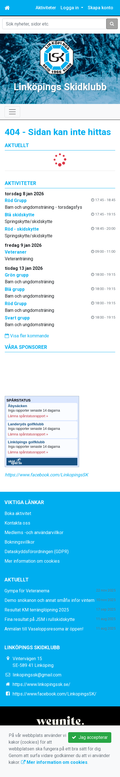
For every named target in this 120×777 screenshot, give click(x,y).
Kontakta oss (17, 523)
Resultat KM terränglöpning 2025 (36, 610)
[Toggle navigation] (12, 111)
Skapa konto (100, 7)
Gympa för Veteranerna (26, 590)
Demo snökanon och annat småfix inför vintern (49, 600)
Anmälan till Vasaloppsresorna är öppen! (44, 629)
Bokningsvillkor (19, 542)
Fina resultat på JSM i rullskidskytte (39, 619)
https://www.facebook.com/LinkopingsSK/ (54, 694)
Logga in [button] (70, 7)
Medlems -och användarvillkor (33, 532)
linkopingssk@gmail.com (37, 675)
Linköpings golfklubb (26, 442)
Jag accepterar (90, 737)
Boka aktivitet (17, 513)
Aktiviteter (46, 7)
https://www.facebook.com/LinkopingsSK (46, 474)
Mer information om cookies (32, 561)
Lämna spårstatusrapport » (28, 416)
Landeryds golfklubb (26, 424)
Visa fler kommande (27, 335)
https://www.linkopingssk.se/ (41, 684)
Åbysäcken (17, 406)
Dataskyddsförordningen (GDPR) (36, 551)
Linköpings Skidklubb (60, 86)
